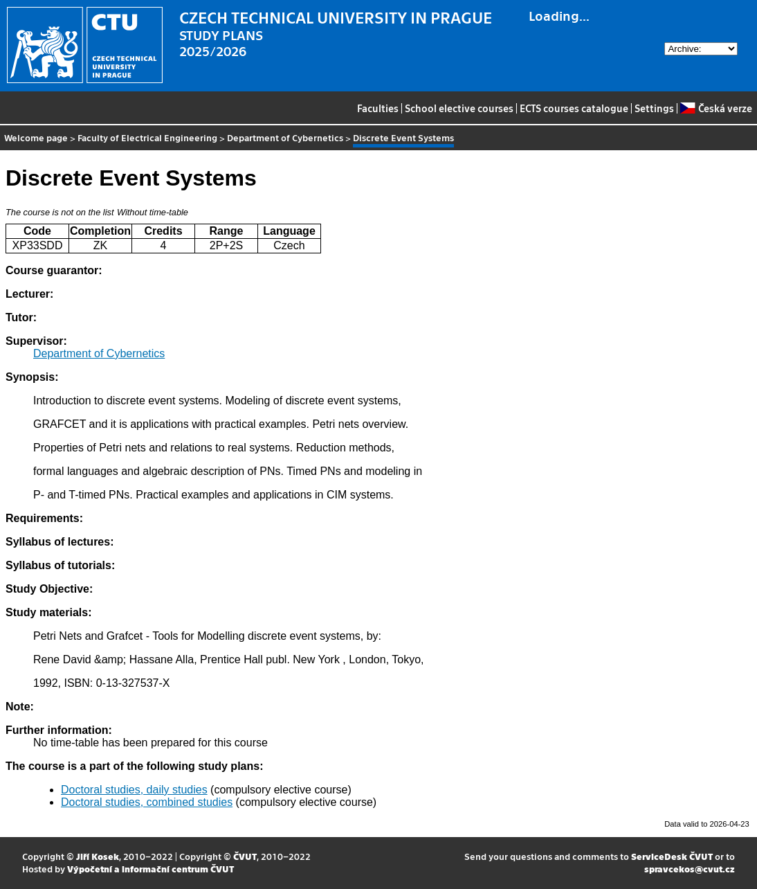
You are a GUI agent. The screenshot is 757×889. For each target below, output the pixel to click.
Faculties (378, 108)
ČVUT (245, 856)
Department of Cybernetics (285, 137)
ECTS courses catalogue (574, 108)
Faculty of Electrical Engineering (147, 137)
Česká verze (715, 108)
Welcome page (36, 137)
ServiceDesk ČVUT (672, 856)
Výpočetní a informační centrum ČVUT (150, 868)
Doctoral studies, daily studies (134, 790)
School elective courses (459, 108)
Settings (654, 108)
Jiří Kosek (97, 856)
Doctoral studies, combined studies (146, 802)
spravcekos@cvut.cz (689, 868)
